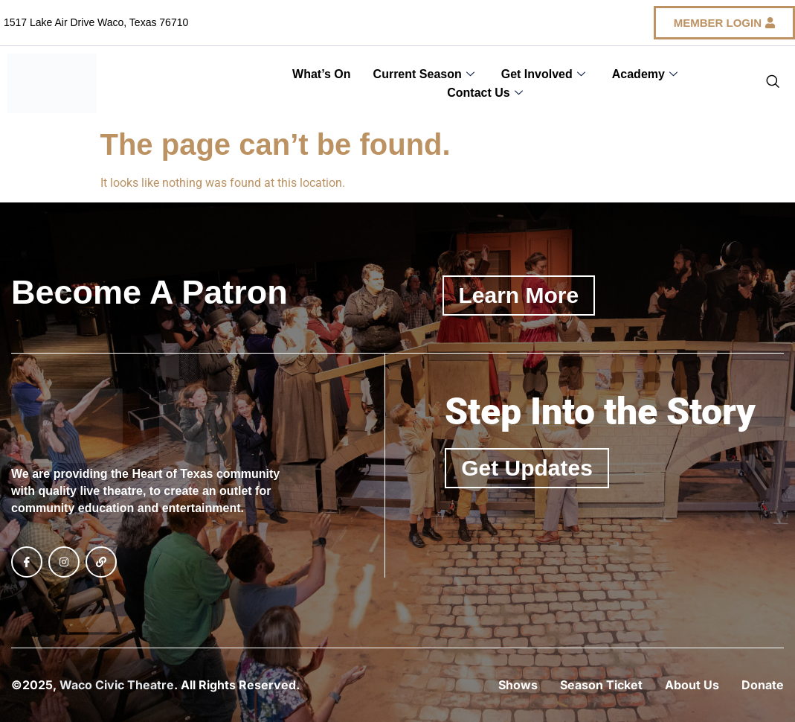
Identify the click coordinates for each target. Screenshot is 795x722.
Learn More (519, 295)
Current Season (423, 74)
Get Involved (543, 74)
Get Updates (527, 468)
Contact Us (484, 92)
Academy (644, 74)
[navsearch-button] (773, 83)
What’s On (321, 74)
